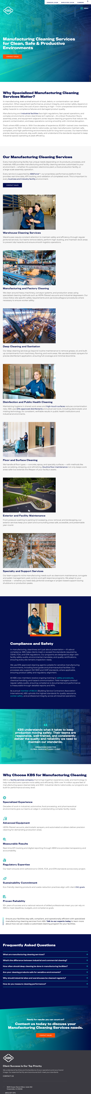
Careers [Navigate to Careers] (36, 2)
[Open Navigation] (84, 8)
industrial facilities (29, 113)
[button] (43, 2)
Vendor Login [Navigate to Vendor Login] (7, 2)
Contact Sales (12, 56)
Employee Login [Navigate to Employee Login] (23, 2)
